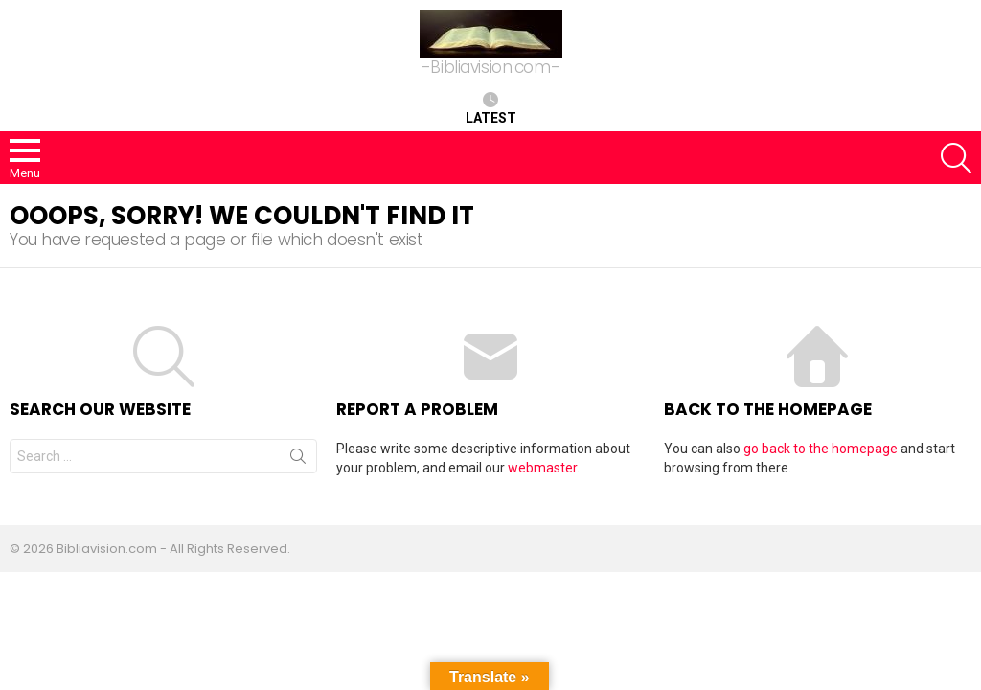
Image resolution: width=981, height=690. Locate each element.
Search (298, 460)
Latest (491, 108)
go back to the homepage (820, 448)
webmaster (542, 467)
